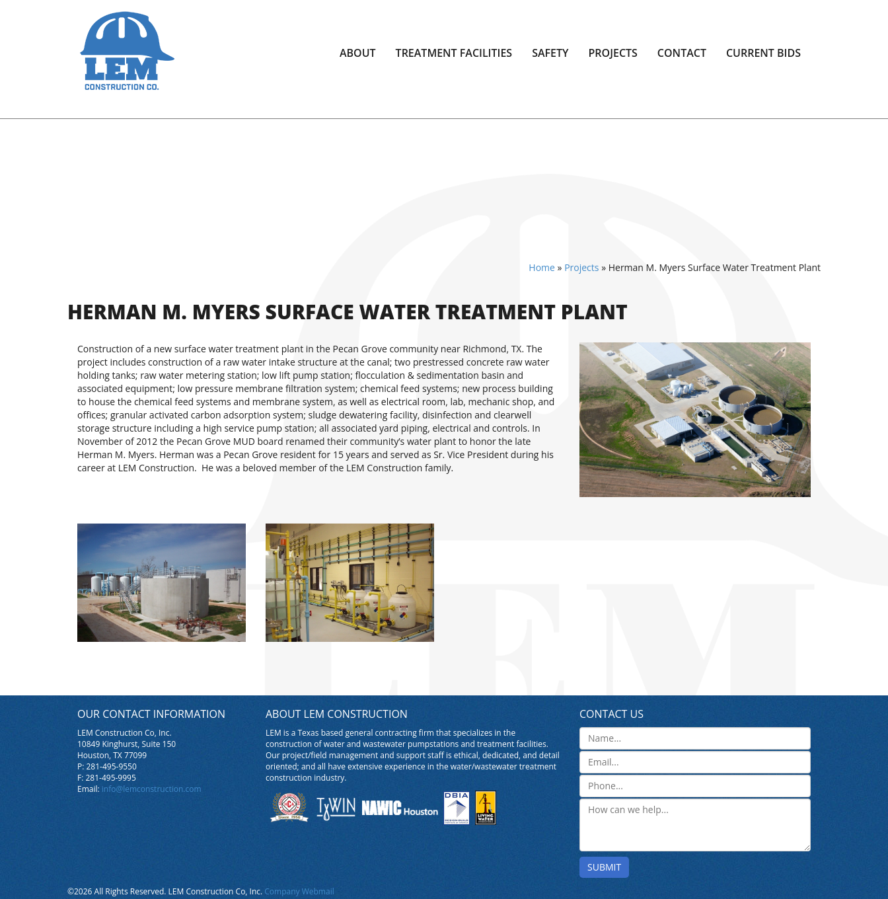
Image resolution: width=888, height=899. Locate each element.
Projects (613, 53)
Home (542, 267)
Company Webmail (299, 891)
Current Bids (763, 53)
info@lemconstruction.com (152, 789)
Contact (681, 53)
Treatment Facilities (454, 53)
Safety (550, 53)
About (358, 53)
